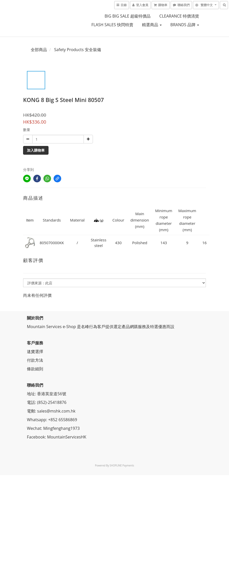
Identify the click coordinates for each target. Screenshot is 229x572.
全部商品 (39, 49)
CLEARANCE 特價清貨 (179, 16)
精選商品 (152, 24)
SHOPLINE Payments (122, 465)
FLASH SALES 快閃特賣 (112, 24)
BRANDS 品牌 (184, 24)
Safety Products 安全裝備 (77, 49)
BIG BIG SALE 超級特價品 (128, 16)
